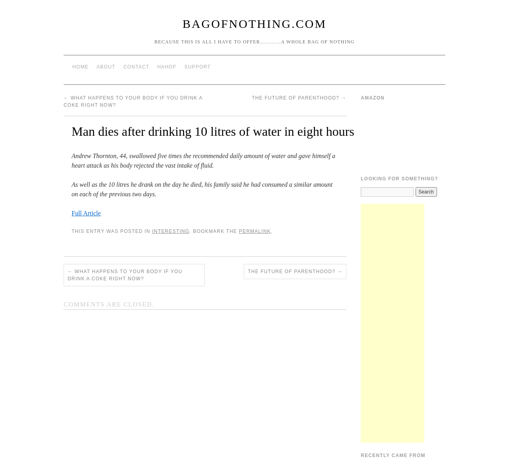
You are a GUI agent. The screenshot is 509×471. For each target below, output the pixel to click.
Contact (136, 67)
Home (80, 67)
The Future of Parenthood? (299, 98)
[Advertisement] (392, 323)
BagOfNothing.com (254, 23)
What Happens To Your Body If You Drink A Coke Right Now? (125, 275)
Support (198, 67)
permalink (255, 231)
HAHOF (167, 67)
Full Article (86, 213)
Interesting (170, 231)
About (106, 67)
